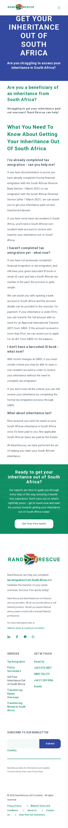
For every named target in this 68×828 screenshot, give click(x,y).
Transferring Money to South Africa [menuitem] (16, 707)
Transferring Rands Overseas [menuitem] (14, 694)
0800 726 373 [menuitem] (42, 674)
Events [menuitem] (38, 686)
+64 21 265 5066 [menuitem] (43, 680)
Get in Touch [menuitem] (43, 653)
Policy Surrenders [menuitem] (14, 669)
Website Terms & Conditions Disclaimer (25, 628)
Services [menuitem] (13, 653)
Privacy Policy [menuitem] (14, 806)
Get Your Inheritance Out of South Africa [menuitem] (16, 680)
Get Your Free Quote (34, 523)
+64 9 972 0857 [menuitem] (43, 667)
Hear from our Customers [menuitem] (32, 815)
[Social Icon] (10, 636)
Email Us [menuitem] (39, 661)
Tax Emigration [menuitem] (16, 661)
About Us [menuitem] (32, 810)
